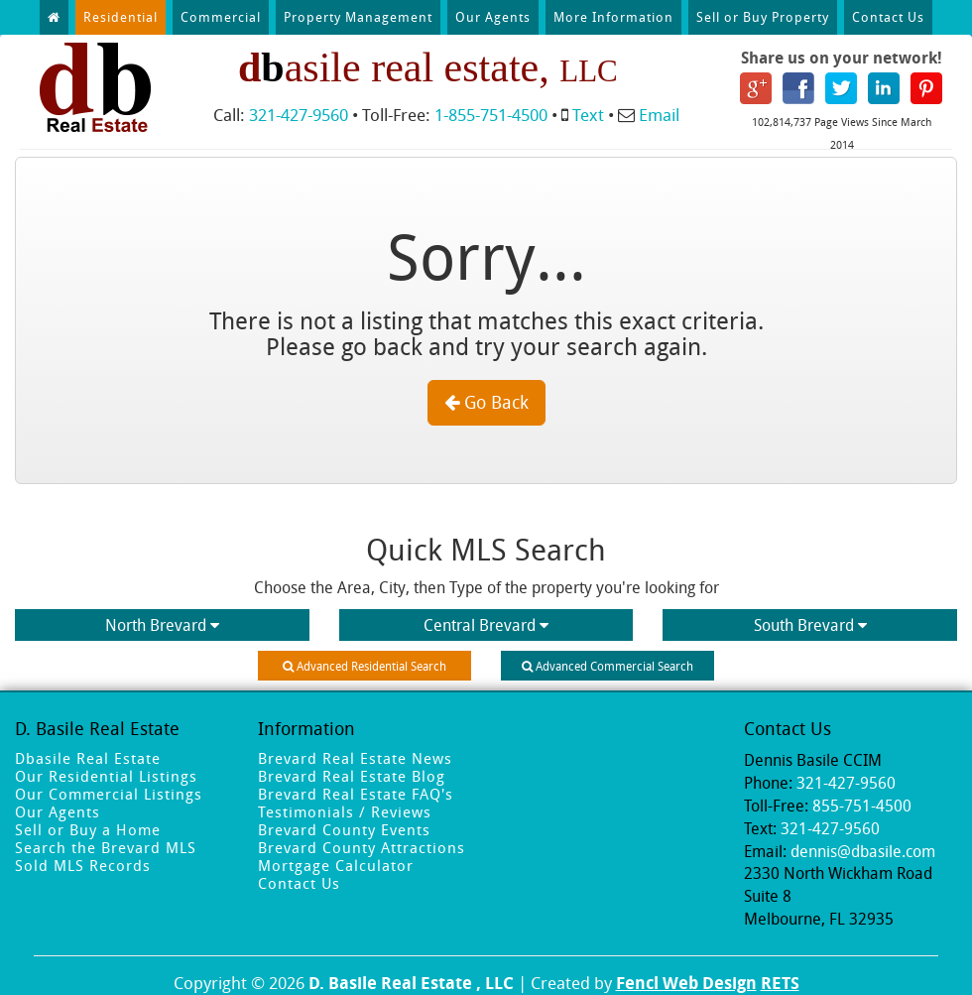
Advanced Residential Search (364, 666)
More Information (613, 17)
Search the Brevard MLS (105, 847)
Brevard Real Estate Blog (351, 776)
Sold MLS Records (83, 865)
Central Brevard (486, 625)
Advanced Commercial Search (607, 666)
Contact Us (888, 17)
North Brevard (162, 625)
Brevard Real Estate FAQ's (355, 794)
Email (659, 114)
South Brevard (810, 625)
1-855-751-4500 (490, 114)
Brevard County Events (344, 829)
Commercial (221, 17)
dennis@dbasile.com (862, 851)
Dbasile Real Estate (88, 758)
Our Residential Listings (106, 776)
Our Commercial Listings (108, 794)
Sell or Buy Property (762, 17)
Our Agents (493, 17)
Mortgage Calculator (336, 865)
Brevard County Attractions (361, 847)
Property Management (358, 17)
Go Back (486, 402)
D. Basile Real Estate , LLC (411, 982)
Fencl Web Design (686, 982)
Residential (120, 17)
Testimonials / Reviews (344, 811)
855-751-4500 (861, 805)
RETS (780, 982)
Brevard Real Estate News (355, 758)
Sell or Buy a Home (88, 829)
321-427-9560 (298, 114)
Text (588, 114)
